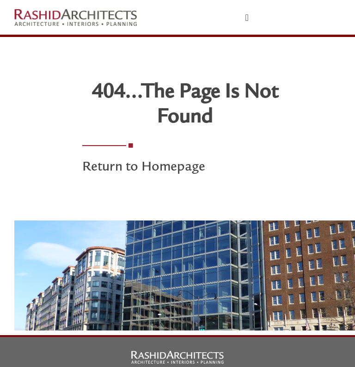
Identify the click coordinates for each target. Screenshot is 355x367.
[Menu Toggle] (247, 17)
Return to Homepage (143, 168)
